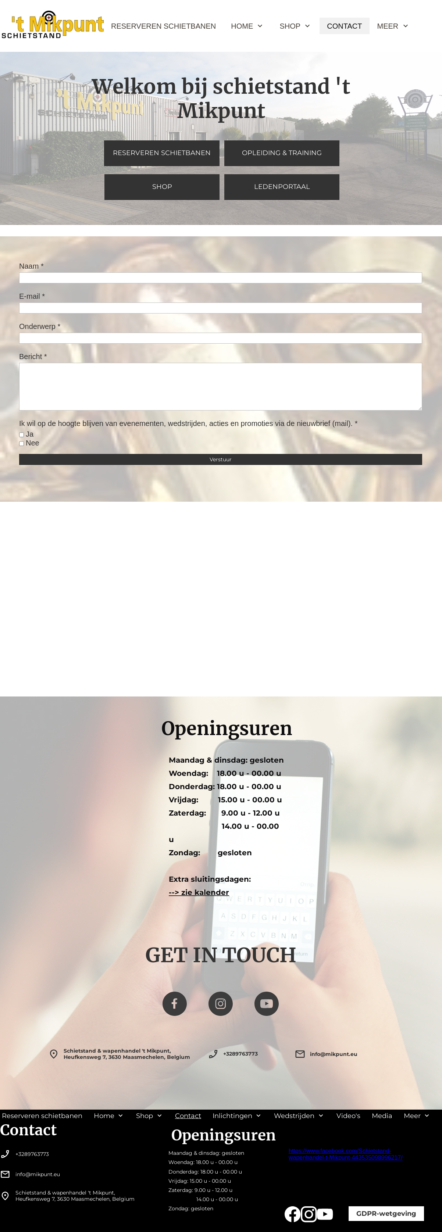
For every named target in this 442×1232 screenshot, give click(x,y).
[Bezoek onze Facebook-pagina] (175, 1004)
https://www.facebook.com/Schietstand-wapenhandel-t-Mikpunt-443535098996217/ (346, 1154)
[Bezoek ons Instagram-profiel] (220, 1004)
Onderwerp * (39, 326)
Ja (29, 434)
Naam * (31, 266)
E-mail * (32, 296)
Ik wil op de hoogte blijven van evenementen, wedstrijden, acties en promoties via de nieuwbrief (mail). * (188, 423)
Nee (32, 443)
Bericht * (33, 356)
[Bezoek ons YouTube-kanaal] (266, 1004)
